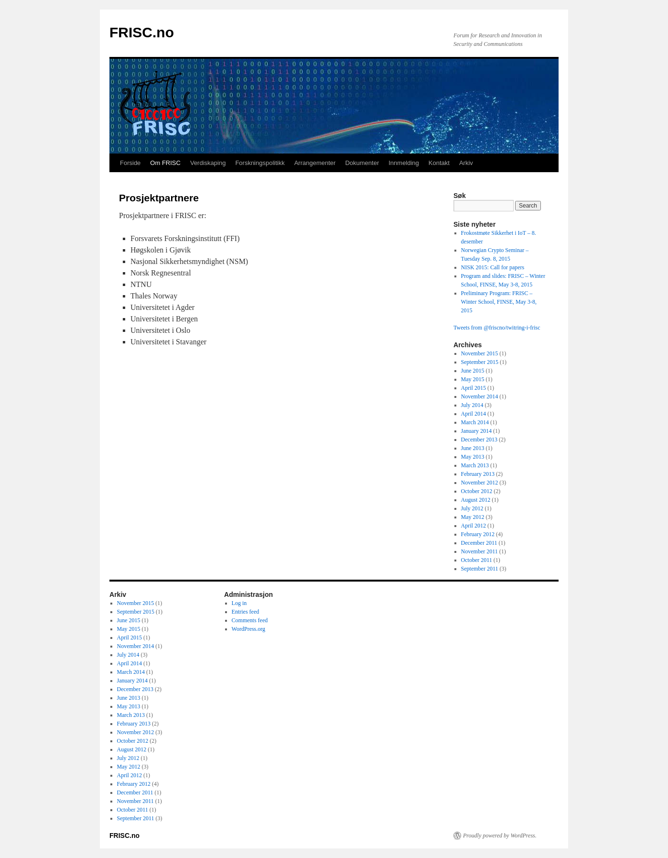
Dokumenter (362, 162)
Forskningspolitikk (259, 162)
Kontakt (439, 162)
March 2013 (475, 465)
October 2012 (477, 491)
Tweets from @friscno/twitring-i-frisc (496, 327)
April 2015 (473, 388)
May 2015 (473, 379)
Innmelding (403, 162)
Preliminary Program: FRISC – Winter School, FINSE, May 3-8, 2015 (499, 302)
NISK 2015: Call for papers (493, 267)
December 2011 (479, 542)
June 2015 (473, 370)
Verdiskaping (208, 162)
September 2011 (479, 568)
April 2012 (473, 525)
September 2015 (479, 362)
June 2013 (473, 448)
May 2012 (473, 517)
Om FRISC (165, 162)
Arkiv (466, 162)
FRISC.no (141, 32)
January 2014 (476, 431)
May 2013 (473, 456)
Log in (239, 603)
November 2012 (479, 482)
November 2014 (479, 396)
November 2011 (479, 551)
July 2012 (472, 508)
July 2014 (472, 405)
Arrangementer (315, 162)
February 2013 (478, 474)
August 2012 (476, 499)
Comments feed (250, 620)
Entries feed (245, 611)
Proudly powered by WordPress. (500, 835)
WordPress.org (248, 629)
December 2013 (479, 439)
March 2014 (475, 422)
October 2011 (476, 560)
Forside (130, 162)
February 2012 (478, 534)
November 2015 (479, 353)
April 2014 (473, 413)
